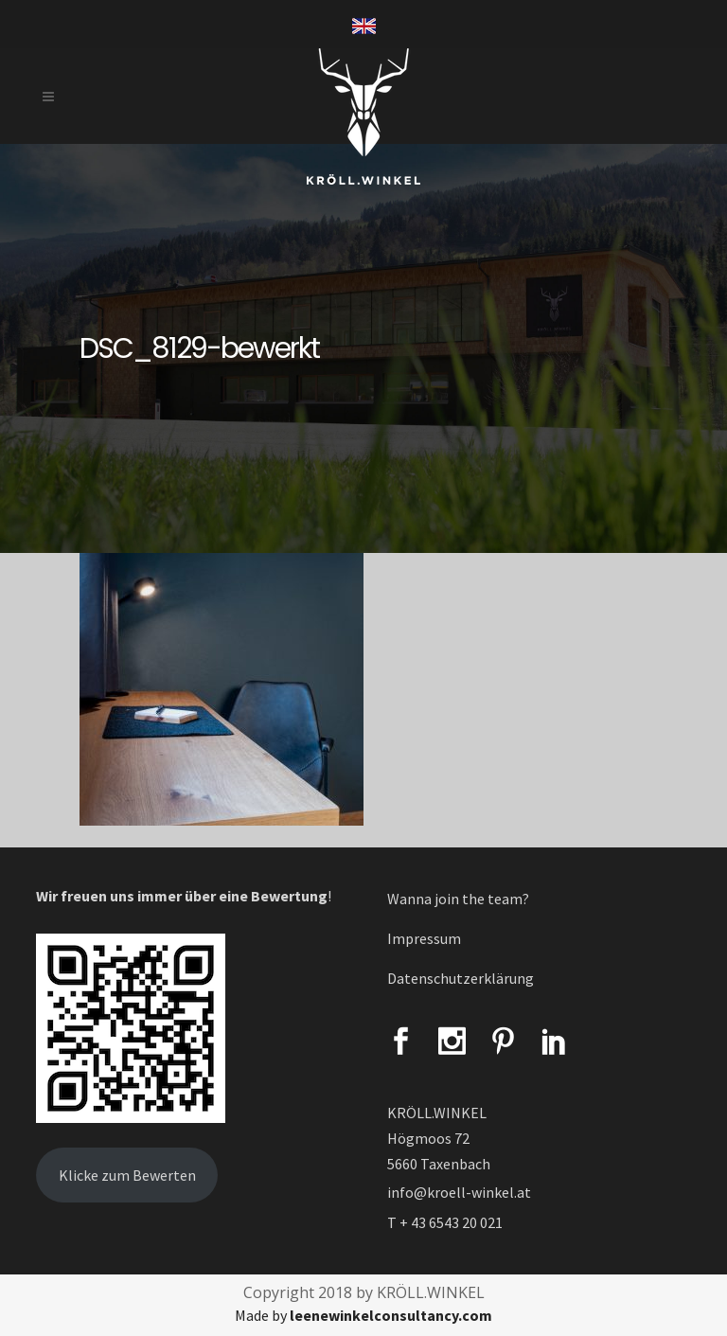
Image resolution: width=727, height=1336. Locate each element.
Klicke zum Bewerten (127, 1175)
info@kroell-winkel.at (459, 1192)
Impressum (424, 938)
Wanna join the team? (458, 898)
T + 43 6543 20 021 (445, 1222)
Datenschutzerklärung (460, 978)
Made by (363, 1315)
